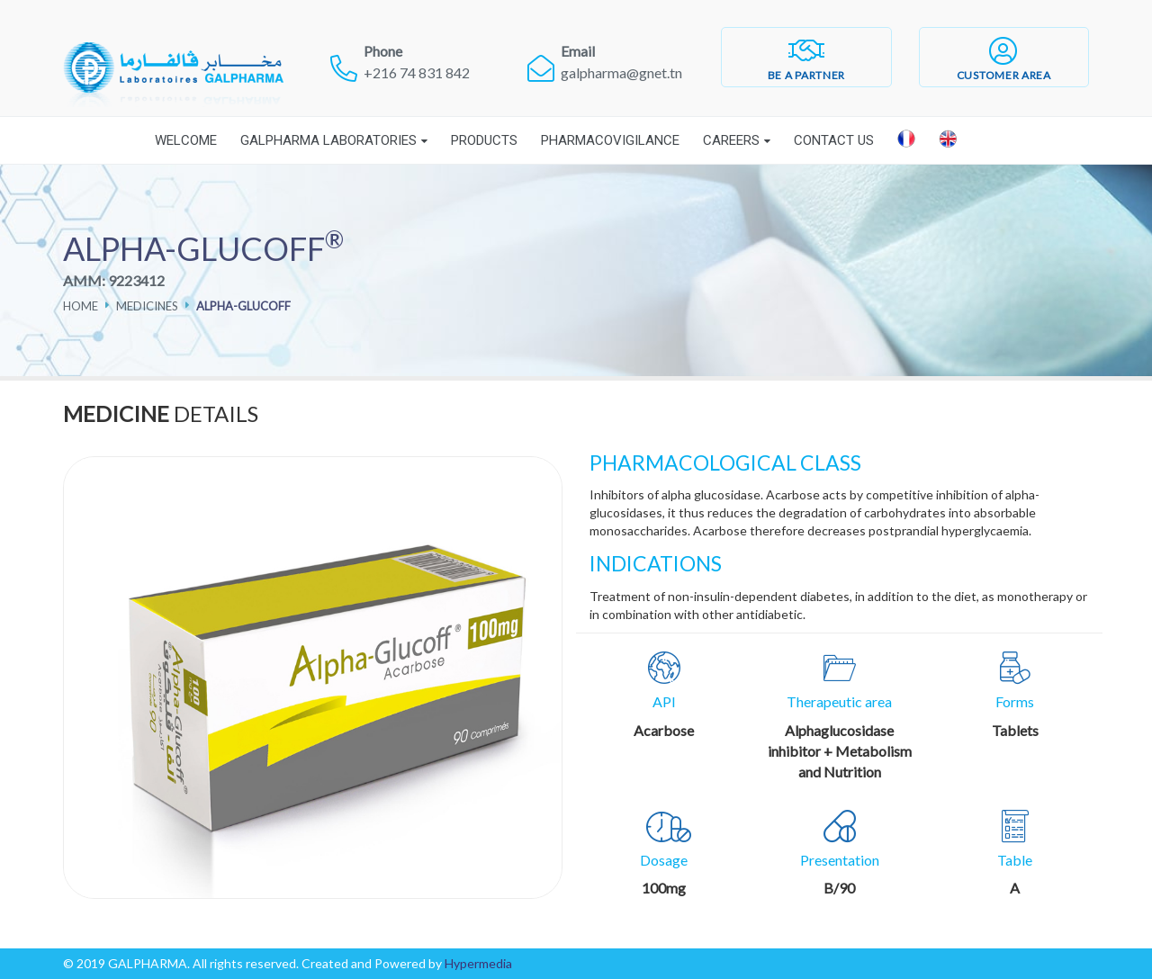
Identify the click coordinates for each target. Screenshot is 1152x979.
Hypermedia (478, 963)
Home (80, 306)
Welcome (186, 140)
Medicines (147, 306)
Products (484, 140)
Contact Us (834, 140)
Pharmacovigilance (610, 140)
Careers (731, 140)
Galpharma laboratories (328, 140)
